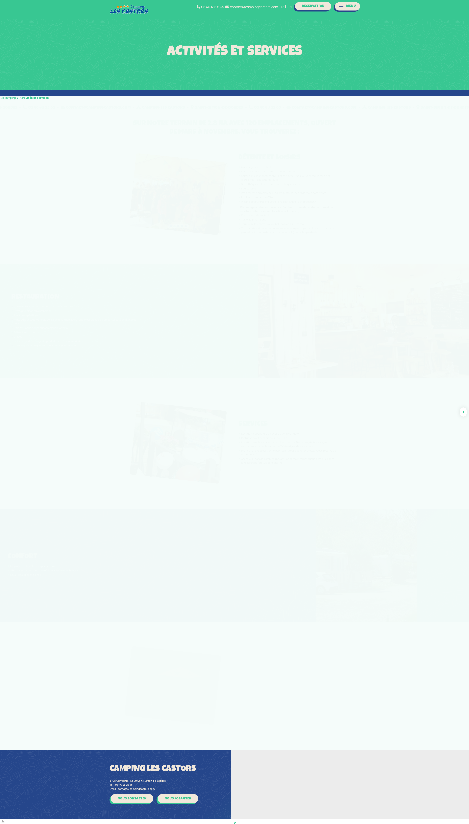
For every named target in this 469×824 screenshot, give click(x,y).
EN (289, 6)
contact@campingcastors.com (254, 6)
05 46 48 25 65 (212, 6)
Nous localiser (177, 798)
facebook (463, 412)
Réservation (313, 6)
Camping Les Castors (252, 108)
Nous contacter (132, 798)
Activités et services (34, 98)
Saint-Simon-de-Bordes (82, 108)
